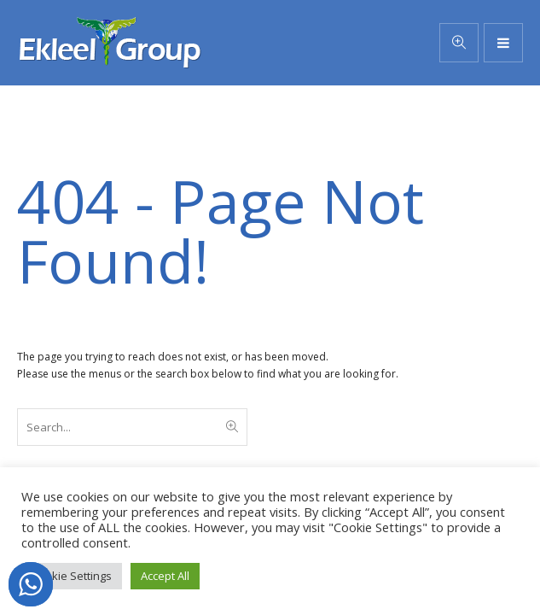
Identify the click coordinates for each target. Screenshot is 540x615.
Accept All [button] (165, 575)
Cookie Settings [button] (72, 575)
